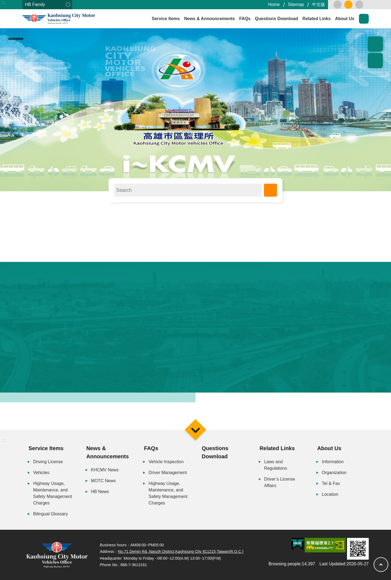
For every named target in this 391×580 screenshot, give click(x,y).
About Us (344, 18)
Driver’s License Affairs (279, 482)
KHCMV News (105, 470)
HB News (100, 491)
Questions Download (276, 18)
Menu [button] (195, 429)
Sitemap (296, 4)
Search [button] (364, 19)
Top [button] (381, 564)
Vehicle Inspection (166, 461)
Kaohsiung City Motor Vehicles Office (71, 19)
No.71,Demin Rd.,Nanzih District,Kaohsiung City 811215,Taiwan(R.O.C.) (180, 551)
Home (274, 4)
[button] (195, 109)
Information (332, 461)
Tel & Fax (331, 483)
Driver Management (168, 472)
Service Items (166, 18)
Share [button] (375, 60)
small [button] (337, 5)
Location (330, 494)
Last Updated (332, 564)
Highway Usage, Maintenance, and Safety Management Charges (52, 493)
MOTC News (103, 480)
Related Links (316, 18)
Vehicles (41, 472)
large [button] (359, 5)
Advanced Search (270, 190)
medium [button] (348, 5)
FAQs (245, 18)
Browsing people (285, 564)
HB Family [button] (35, 4)
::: (3, 2)
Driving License (48, 461)
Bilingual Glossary (50, 514)
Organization (334, 472)
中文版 (318, 4)
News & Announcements (209, 18)
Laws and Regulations (275, 465)
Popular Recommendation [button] (375, 44)
